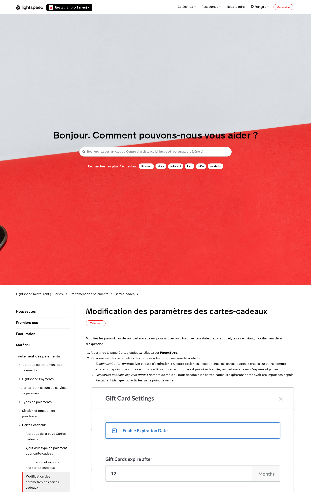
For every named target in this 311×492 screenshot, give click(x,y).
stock (161, 166)
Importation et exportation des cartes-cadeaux (45, 465)
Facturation (26, 334)
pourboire (215, 166)
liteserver (146, 166)
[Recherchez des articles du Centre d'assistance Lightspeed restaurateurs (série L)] (155, 152)
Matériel (23, 345)
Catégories (187, 6)
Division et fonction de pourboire (36, 413)
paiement (175, 166)
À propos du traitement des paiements (40, 367)
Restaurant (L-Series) (69, 7)
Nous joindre (236, 6)
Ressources (211, 6)
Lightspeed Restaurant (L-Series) (39, 294)
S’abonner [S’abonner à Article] (96, 323)
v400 (201, 166)
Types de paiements (35, 402)
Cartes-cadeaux (126, 294)
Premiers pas (27, 323)
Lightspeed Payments (36, 379)
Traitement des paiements (89, 294)
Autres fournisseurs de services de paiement (42, 390)
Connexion (283, 7)
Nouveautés (26, 311)
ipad (189, 166)
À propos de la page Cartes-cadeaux (46, 436)
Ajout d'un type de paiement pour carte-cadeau (46, 450)
